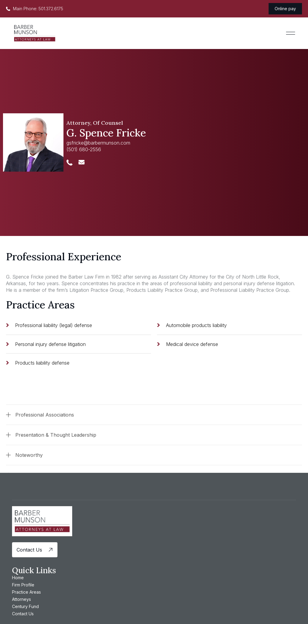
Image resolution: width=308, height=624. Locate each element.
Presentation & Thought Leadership (55, 461)
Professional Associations (44, 441)
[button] (290, 33)
